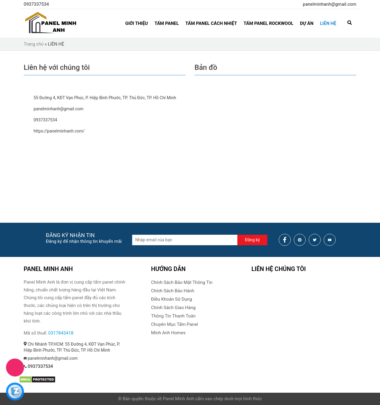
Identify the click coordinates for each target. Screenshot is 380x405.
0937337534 (36, 4)
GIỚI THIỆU (136, 23)
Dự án (306, 23)
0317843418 (60, 333)
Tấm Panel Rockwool (268, 23)
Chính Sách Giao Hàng (173, 307)
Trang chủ (33, 44)
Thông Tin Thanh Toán (173, 316)
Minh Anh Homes (168, 332)
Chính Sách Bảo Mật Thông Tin (181, 282)
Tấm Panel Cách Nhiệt (211, 23)
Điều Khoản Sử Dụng (171, 299)
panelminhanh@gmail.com (329, 4)
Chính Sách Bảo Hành (172, 290)
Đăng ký (252, 239)
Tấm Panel (166, 23)
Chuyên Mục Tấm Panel (174, 324)
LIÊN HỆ (328, 23)
